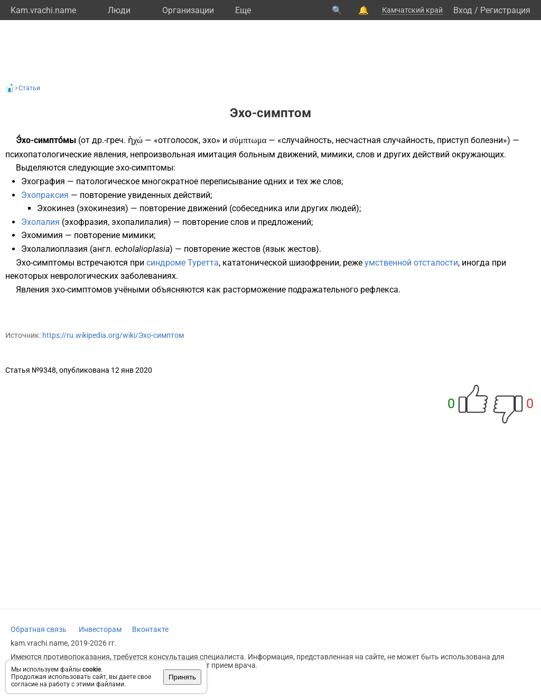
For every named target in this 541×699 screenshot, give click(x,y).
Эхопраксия (45, 195)
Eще (243, 10)
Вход (462, 10)
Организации (188, 10)
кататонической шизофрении (280, 263)
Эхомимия (42, 235)
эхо (209, 140)
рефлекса (379, 290)
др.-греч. (109, 140)
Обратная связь (39, 629)
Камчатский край (412, 10)
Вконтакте (150, 629)
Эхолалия (40, 222)
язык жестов (290, 249)
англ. (102, 249)
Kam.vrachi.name (43, 10)
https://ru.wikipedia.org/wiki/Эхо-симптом (113, 335)
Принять (182, 677)
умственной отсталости (411, 263)
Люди (119, 10)
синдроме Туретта (182, 263)
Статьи (29, 88)
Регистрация (505, 10)
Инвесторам (100, 629)
